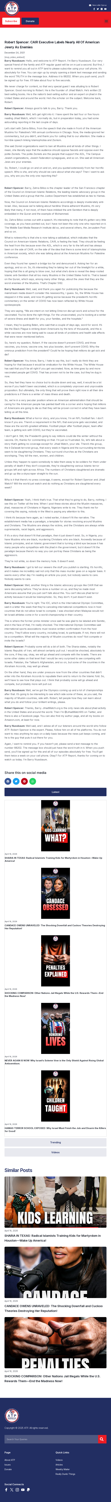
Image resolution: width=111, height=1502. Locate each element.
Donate (8, 1469)
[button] (106, 21)
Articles (59, 1465)
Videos (59, 1460)
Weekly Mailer (63, 1469)
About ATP (10, 1460)
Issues (8, 1465)
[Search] (102, 1439)
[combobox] (51, 1439)
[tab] (55, 792)
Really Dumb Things (65, 1474)
